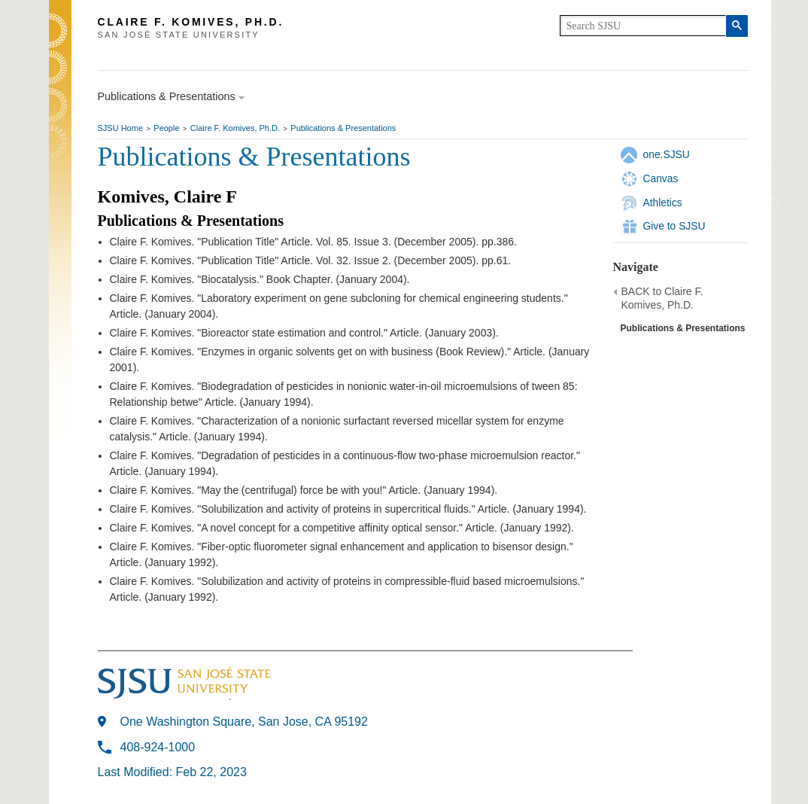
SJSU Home (121, 127)
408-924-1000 (158, 747)
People (166, 127)
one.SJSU (666, 154)
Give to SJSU (674, 226)
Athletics (662, 202)
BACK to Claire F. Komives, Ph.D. (662, 298)
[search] (643, 25)
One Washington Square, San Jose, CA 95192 (244, 721)
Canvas (661, 178)
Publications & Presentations (343, 127)
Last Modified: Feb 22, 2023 (172, 772)
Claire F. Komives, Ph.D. (235, 127)
